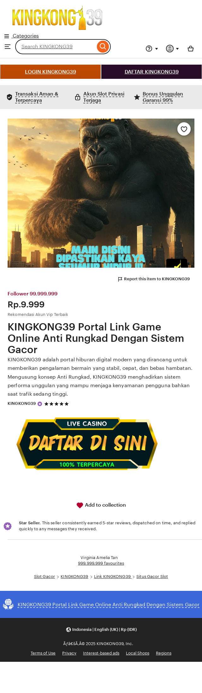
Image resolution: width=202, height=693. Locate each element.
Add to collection (101, 505)
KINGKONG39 (22, 403)
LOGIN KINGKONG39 (50, 72)
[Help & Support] (151, 48)
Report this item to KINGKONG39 (153, 279)
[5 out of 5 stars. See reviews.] (57, 404)
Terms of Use (43, 653)
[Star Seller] (40, 404)
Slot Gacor (44, 576)
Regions (163, 653)
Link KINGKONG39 (113, 576)
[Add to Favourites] (184, 129)
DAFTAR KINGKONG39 (152, 72)
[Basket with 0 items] (190, 48)
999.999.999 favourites (101, 563)
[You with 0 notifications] (172, 48)
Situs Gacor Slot (152, 576)
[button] (101, 629)
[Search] (103, 46)
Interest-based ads (101, 653)
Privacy (69, 653)
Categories (57, 20)
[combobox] (55, 46)
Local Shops (137, 653)
